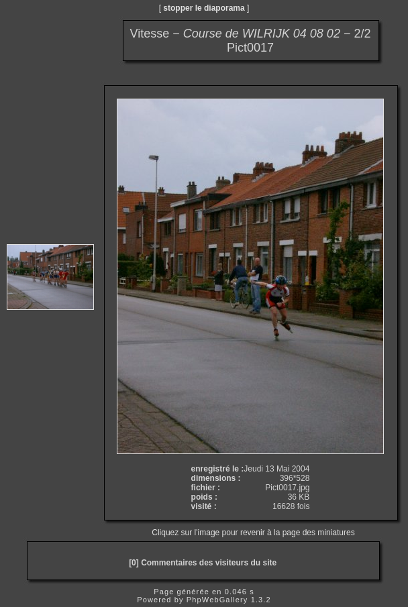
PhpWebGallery (217, 600)
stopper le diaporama (203, 8)
